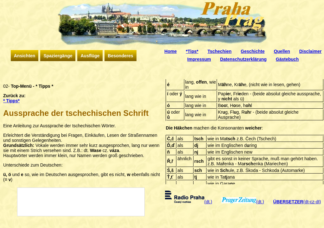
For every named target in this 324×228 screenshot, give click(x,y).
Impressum (199, 59)
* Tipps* (11, 100)
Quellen (282, 51)
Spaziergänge (57, 55)
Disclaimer (310, 51)
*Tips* (192, 51)
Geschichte (252, 51)
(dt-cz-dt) (297, 201)
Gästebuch (287, 59)
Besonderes (120, 55)
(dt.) (188, 201)
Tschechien (219, 51)
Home (170, 51)
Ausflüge (89, 55)
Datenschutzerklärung (243, 59)
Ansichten (24, 55)
